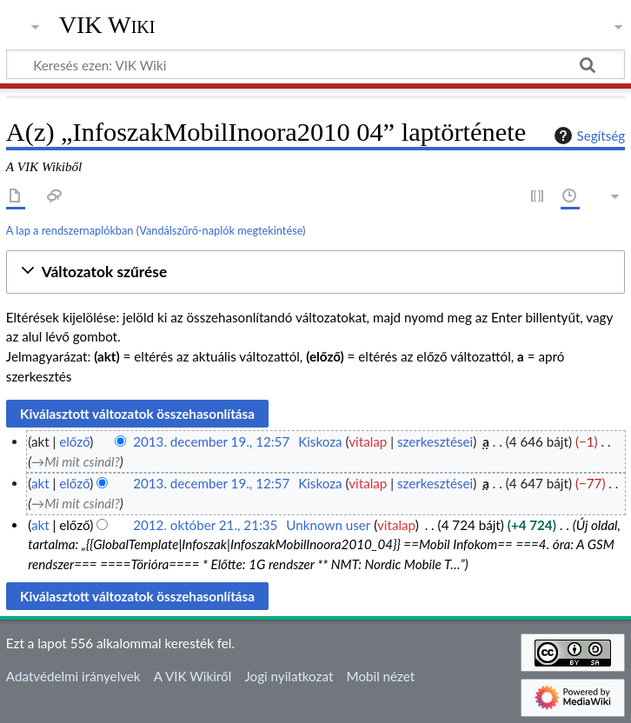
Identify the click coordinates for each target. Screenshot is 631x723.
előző (74, 441)
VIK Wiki (107, 25)
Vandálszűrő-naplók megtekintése (220, 230)
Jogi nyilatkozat (288, 676)
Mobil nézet (381, 676)
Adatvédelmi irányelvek (73, 676)
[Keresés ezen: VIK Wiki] (315, 64)
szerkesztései (435, 441)
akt (40, 483)
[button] (315, 272)
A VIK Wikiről (192, 676)
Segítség (587, 135)
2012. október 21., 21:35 (205, 525)
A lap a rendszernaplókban (70, 230)
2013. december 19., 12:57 (211, 441)
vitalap (368, 441)
